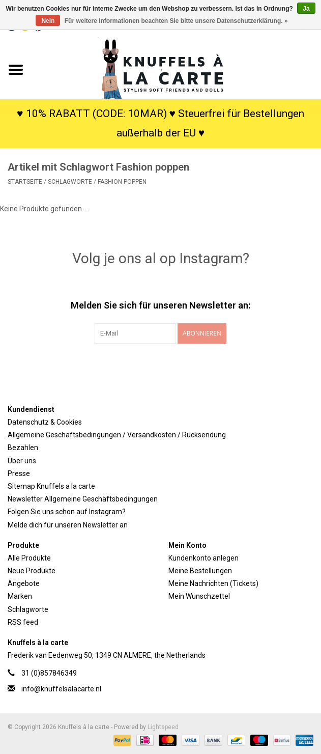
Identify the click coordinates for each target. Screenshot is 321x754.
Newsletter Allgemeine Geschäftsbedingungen (83, 499)
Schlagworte (70, 181)
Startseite (25, 181)
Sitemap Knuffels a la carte (51, 486)
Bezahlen (23, 447)
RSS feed (23, 622)
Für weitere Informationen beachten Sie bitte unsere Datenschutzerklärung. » (176, 20)
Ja (306, 8)
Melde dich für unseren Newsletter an (68, 525)
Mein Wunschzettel (199, 596)
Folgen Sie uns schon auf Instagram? (67, 512)
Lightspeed (163, 727)
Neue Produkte (31, 571)
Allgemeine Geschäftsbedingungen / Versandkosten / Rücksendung (117, 435)
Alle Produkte (29, 558)
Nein (47, 20)
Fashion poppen (122, 181)
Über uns (22, 461)
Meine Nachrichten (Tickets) (213, 583)
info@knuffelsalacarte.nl (61, 689)
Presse (19, 473)
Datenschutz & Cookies (45, 422)
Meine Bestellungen (200, 571)
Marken (20, 596)
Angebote (24, 583)
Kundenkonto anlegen (203, 558)
